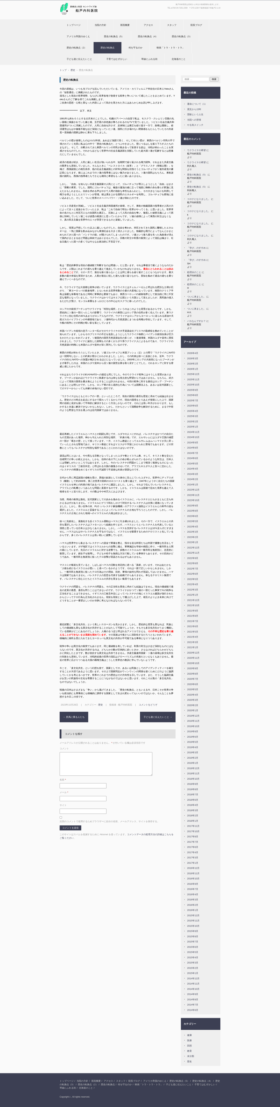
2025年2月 (192, 421)
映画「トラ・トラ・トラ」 (170, 47)
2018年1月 (192, 821)
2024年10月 (193, 437)
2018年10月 (193, 778)
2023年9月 (192, 505)
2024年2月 (192, 479)
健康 (189, 1035)
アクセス (148, 25)
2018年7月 (192, 794)
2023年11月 (193, 495)
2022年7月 (192, 568)
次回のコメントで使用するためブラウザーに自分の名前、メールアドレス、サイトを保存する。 (109, 821)
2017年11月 (193, 826)
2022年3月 (192, 589)
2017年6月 (192, 847)
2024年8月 (192, 447)
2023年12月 (193, 489)
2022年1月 (192, 594)
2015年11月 (193, 920)
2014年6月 (192, 1010)
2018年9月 (192, 784)
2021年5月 (192, 631)
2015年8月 (192, 936)
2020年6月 (192, 684)
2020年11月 (193, 658)
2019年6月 (192, 736)
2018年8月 (192, 789)
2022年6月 (192, 573)
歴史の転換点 (107, 47)
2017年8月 (192, 836)
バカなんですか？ (196, 321)
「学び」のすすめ (196, 248)
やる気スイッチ (195, 125)
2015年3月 (192, 962)
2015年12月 (193, 915)
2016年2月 (192, 905)
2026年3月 (192, 358)
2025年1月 (192, 426)
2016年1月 (192, 910)
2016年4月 (192, 894)
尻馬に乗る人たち (74, 717)
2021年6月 (192, 626)
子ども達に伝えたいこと (79, 59)
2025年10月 (193, 384)
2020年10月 (193, 663)
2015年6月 (192, 947)
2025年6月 (192, 405)
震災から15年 (194, 109)
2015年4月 (192, 957)
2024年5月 (192, 463)
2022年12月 (193, 547)
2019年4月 (192, 747)
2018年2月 (192, 815)
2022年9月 (192, 558)
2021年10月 (193, 605)
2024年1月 (192, 484)
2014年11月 (193, 983)
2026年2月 (192, 363)
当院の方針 (100, 25)
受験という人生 (195, 114)
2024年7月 (192, 453)
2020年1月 (192, 710)
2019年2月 (192, 757)
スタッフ (171, 25)
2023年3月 (192, 531)
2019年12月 (193, 715)
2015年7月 (192, 941)
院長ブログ (196, 25)
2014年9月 (192, 994)
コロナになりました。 (198, 199)
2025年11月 (193, 379)
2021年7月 (192, 621)
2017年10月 (193, 831)
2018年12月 (193, 768)
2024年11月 (193, 432)
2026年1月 (192, 369)
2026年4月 (192, 353)
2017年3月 (192, 857)
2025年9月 (192, 390)
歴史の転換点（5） (114, 36)
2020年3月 (192, 700)
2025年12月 (193, 374)
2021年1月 (192, 647)
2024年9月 (192, 442)
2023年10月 (193, 500)
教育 (189, 1051)
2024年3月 (192, 474)
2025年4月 (192, 411)
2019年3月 (192, 752)
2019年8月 (192, 731)
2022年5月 (192, 579)
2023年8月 (192, 510)
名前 (63, 779)
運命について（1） (197, 104)
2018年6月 (192, 800)
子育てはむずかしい (116, 59)
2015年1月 (192, 973)
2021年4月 (192, 637)
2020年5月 (192, 689)
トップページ (74, 25)
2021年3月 (192, 642)
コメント (64, 748)
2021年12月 (193, 600)
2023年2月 (192, 537)
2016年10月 (193, 878)
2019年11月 (193, 721)
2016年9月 (192, 884)
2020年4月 (192, 694)
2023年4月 (192, 526)
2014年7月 (192, 1004)
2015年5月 (192, 952)
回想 (189, 1045)
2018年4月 (192, 805)
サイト (63, 805)
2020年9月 (192, 668)
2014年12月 (193, 978)
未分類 (190, 1056)
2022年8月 (192, 563)
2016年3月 (192, 899)
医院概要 (125, 25)
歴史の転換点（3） (182, 36)
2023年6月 (192, 516)
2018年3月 (192, 810)
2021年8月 (192, 616)
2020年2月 (192, 705)
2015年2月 (192, 968)
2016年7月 (192, 889)
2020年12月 (193, 652)
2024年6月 (192, 458)
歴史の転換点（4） (148, 36)
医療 (189, 1040)
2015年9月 (192, 931)
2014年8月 (192, 999)
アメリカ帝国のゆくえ (78, 36)
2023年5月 (192, 521)
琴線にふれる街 (149, 59)
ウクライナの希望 (196, 150)
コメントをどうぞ (148, 704)
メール (64, 792)
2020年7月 (192, 679)
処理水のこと (194, 272)
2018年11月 (193, 773)
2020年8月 (192, 673)
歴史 (100, 704)
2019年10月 (193, 726)
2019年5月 (192, 742)
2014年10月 (193, 989)
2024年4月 (192, 468)
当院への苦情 (194, 119)
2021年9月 (192, 610)
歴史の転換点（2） (76, 47)
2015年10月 (193, 926)
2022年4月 (192, 584)
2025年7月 (192, 400)
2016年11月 (193, 873)
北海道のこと (179, 59)
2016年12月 (193, 868)
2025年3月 (192, 416)
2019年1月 (192, 763)
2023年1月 (192, 542)
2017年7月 (192, 842)
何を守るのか (135, 47)
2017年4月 (192, 852)
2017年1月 (192, 863)
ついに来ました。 (196, 296)
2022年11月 (193, 552)
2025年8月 (192, 395)
